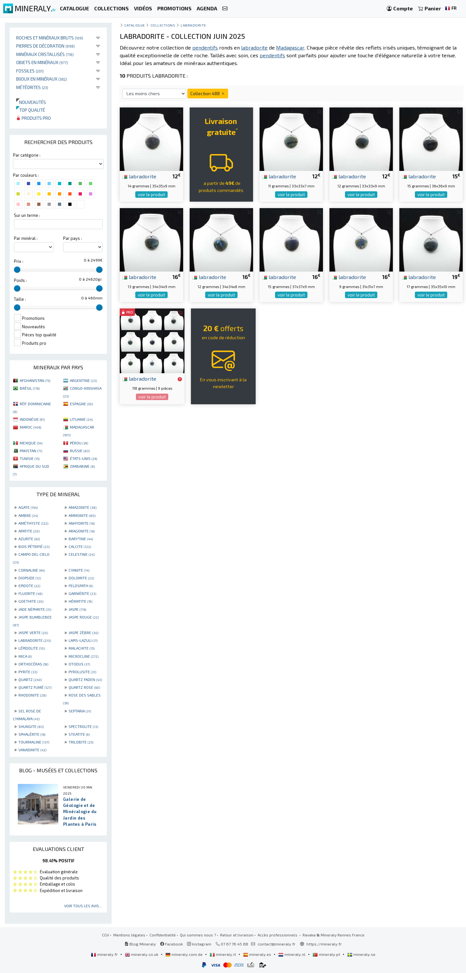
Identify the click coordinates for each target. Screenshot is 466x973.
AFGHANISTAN (35, 380)
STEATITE (79, 734)
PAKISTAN (31, 450)
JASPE (77, 609)
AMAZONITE (82, 507)
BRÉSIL (29, 388)
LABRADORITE (34, 640)
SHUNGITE (31, 726)
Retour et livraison (236, 935)
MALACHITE (81, 648)
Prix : (18, 261)
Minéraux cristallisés (45, 54)
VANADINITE (32, 749)
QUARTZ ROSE (84, 687)
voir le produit (151, 194)
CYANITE (79, 570)
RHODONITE (32, 695)
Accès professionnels (278, 935)
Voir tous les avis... (83, 905)
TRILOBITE (81, 742)
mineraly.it (223, 954)
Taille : (20, 299)
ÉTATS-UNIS (83, 458)
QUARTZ (30, 679)
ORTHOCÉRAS (33, 664)
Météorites (32, 87)
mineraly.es (257, 954)
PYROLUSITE (82, 671)
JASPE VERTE (33, 632)
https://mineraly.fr (324, 944)
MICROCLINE (83, 656)
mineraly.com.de (184, 954)
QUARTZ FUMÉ (34, 687)
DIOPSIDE (29, 578)
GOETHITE (30, 601)
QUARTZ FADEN (85, 679)
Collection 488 (207, 93)
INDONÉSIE (32, 419)
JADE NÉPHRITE (34, 609)
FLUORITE (30, 593)
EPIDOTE (29, 585)
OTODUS (79, 664)
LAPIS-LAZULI (83, 640)
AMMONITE (82, 515)
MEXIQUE (31, 443)
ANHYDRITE (81, 523)
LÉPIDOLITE (31, 648)
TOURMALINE (33, 742)
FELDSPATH (81, 585)
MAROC (30, 427)
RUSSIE (80, 450)
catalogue (134, 25)
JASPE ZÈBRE (83, 632)
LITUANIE (81, 419)
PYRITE (27, 671)
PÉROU (79, 443)
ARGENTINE (83, 380)
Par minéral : (26, 238)
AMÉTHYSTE (33, 523)
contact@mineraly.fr (276, 944)
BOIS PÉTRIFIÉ (34, 546)
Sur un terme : (27, 215)
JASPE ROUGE (84, 617)
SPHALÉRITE (31, 734)
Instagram (199, 944)
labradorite (139, 176)
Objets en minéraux (42, 62)
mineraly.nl (292, 954)
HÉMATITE (80, 601)
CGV (105, 935)
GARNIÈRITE (82, 593)
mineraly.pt (327, 954)
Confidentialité (163, 935)
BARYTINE (81, 538)
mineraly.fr (105, 954)
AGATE (28, 507)
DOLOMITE (81, 578)
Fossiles (30, 70)
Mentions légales (129, 935)
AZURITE (29, 538)
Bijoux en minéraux (41, 79)
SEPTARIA (80, 711)
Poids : (20, 280)
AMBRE (28, 515)
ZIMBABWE (82, 466)
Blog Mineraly (140, 944)
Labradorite (193, 25)
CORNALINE (31, 570)
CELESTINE (81, 554)
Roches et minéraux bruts (49, 37)
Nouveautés (31, 102)
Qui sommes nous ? (198, 935)
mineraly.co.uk (142, 954)
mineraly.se (361, 954)
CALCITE (80, 546)
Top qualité (30, 110)
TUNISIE (29, 458)
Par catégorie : (26, 155)
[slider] (17, 269)
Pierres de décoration (45, 46)
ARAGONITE (81, 531)
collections (162, 25)
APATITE (28, 531)
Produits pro (33, 118)
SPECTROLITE (83, 726)
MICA (25, 656)
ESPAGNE (81, 403)
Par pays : (72, 238)
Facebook (171, 944)
